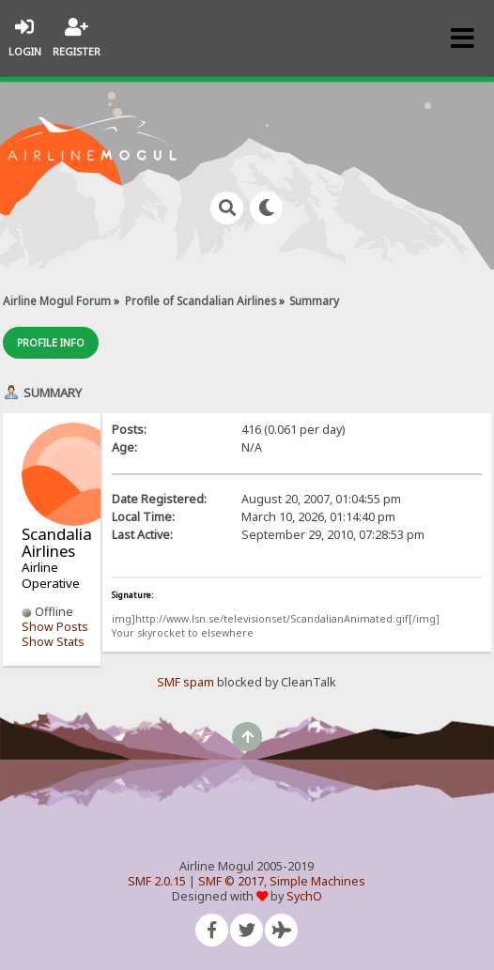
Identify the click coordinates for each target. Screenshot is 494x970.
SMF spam (185, 682)
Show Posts (55, 627)
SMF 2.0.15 (157, 881)
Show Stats (53, 642)
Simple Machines (317, 881)
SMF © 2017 (231, 881)
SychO (304, 896)
